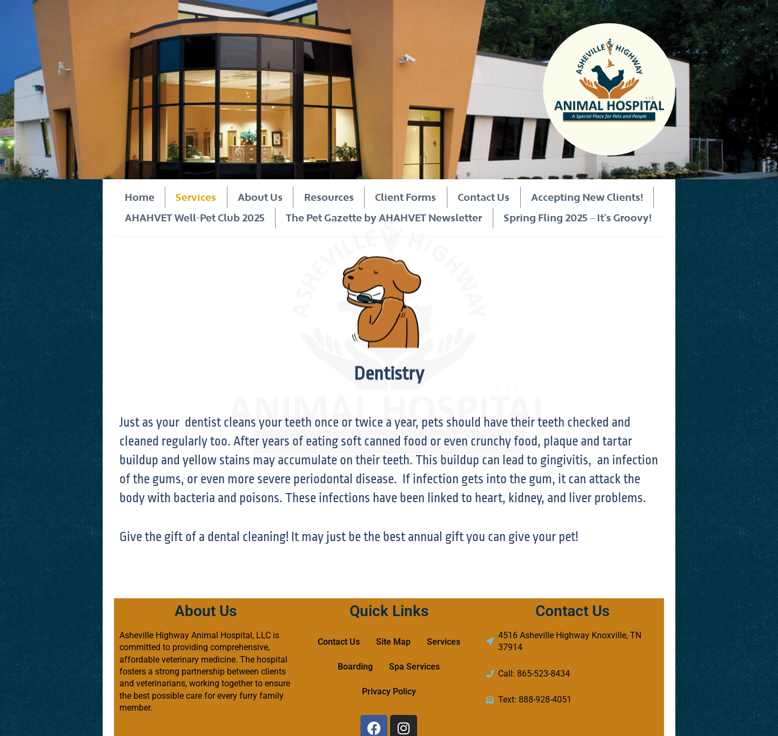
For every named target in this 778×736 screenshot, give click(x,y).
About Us (260, 197)
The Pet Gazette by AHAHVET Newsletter (384, 217)
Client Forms (405, 197)
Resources (328, 197)
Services (196, 197)
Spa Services (414, 666)
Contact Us (483, 197)
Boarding (355, 666)
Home (139, 197)
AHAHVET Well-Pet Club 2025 (194, 217)
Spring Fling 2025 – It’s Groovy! (578, 217)
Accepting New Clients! (586, 197)
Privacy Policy (389, 691)
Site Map (393, 642)
